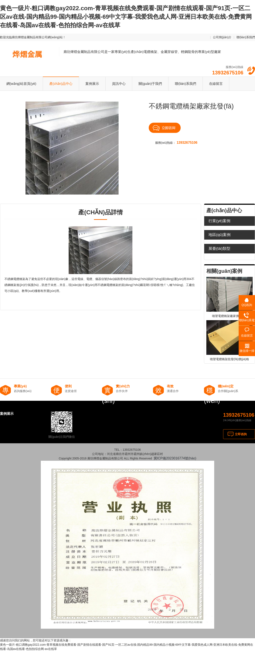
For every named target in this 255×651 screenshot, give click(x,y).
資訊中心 (119, 83)
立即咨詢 (241, 434)
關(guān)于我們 (150, 83)
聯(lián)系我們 (246, 37)
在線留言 (216, 83)
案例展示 (92, 83)
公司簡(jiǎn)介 (222, 37)
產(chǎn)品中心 (60, 83)
